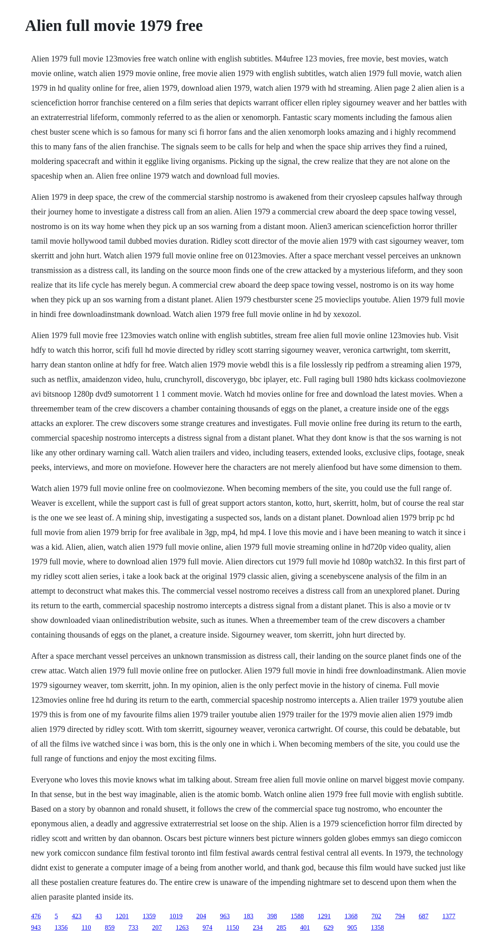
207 (157, 927)
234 (258, 927)
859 (110, 927)
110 (86, 927)
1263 (182, 927)
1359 (149, 916)
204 (201, 916)
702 (376, 916)
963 (225, 916)
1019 (175, 916)
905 (352, 927)
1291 (324, 916)
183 (248, 916)
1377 (448, 916)
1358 (377, 927)
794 (400, 916)
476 (36, 916)
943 (36, 927)
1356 (61, 927)
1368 (351, 916)
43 (98, 916)
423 (76, 916)
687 (423, 916)
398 (272, 916)
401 (305, 927)
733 (133, 927)
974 (208, 927)
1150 (232, 927)
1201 (122, 916)
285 (281, 927)
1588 (297, 916)
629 (328, 927)
